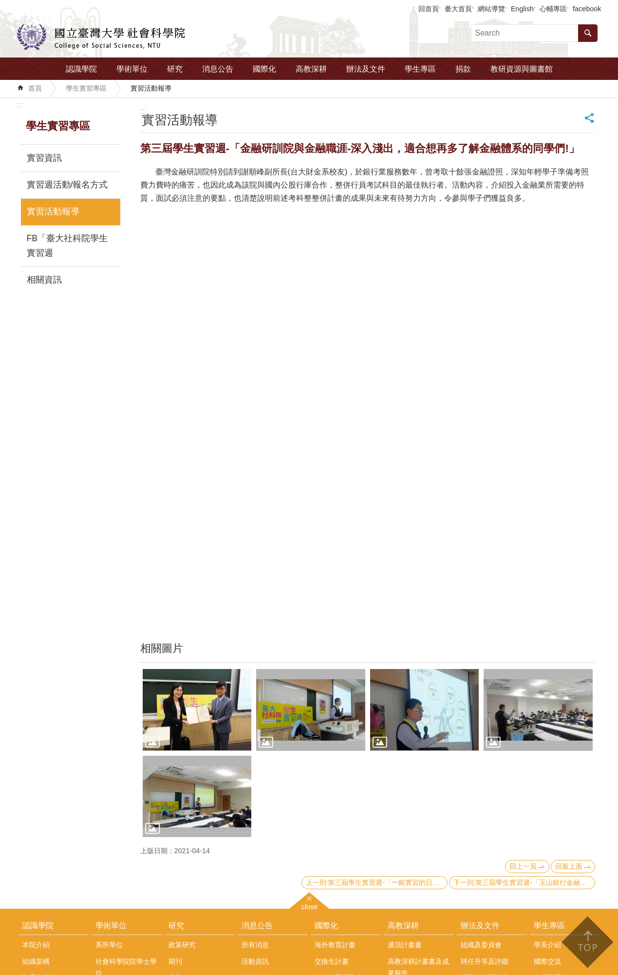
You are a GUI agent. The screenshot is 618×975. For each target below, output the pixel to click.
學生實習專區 (86, 88)
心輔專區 (553, 9)
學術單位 (132, 69)
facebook (587, 9)
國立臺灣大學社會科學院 (101, 37)
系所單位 (109, 945)
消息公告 (217, 69)
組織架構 (36, 961)
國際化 (264, 69)
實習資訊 (44, 158)
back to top (587, 942)
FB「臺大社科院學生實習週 (67, 245)
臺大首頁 (458, 9)
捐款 (463, 69)
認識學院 (81, 69)
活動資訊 (255, 961)
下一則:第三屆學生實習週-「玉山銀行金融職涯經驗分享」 (524, 882)
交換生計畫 (332, 961)
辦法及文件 (365, 69)
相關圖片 (161, 648)
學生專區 (420, 69)
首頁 (35, 88)
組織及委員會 (481, 945)
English (522, 9)
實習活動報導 (151, 88)
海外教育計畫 (335, 945)
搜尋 (588, 33)
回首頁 (428, 9)
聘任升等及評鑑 (484, 961)
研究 (175, 69)
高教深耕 (311, 69)
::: (20, 104)
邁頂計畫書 (405, 945)
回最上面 (568, 866)
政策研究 (182, 945)
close (309, 905)
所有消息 (255, 945)
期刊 (175, 961)
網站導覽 (491, 9)
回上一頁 (523, 866)
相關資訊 (44, 280)
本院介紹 (36, 945)
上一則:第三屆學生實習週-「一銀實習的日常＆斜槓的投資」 (377, 882)
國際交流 (547, 961)
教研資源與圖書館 (521, 69)
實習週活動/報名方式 (67, 185)
